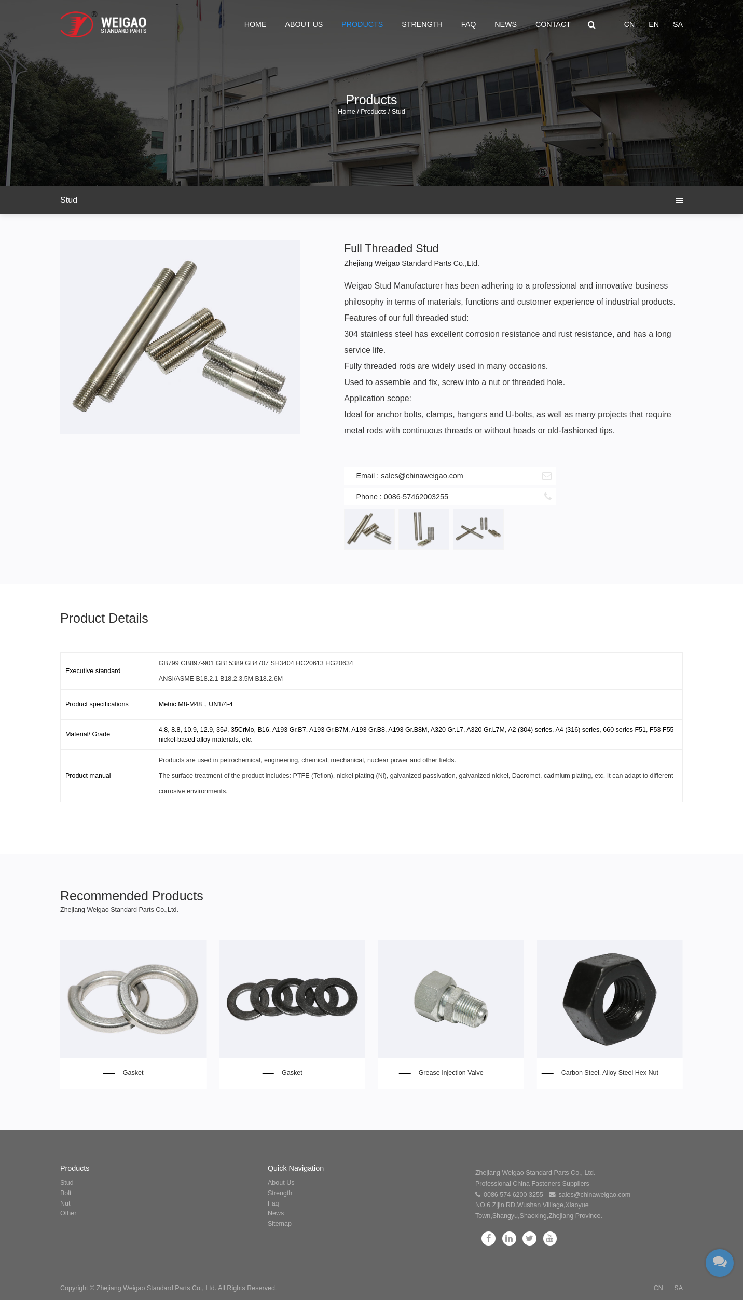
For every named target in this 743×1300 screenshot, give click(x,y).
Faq (468, 24)
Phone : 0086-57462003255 (454, 497)
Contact (553, 24)
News (505, 24)
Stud (398, 111)
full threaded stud (434, 317)
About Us (304, 24)
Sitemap (280, 1223)
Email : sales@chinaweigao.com (454, 476)
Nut (65, 1203)
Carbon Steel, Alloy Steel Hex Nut (609, 1073)
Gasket (133, 1073)
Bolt (66, 1193)
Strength (422, 24)
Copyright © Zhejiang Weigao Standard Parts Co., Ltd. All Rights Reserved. (168, 1288)
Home (255, 24)
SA (678, 24)
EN (654, 24)
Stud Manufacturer (409, 285)
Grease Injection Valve (451, 1073)
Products (362, 24)
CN (629, 24)
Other (68, 1213)
